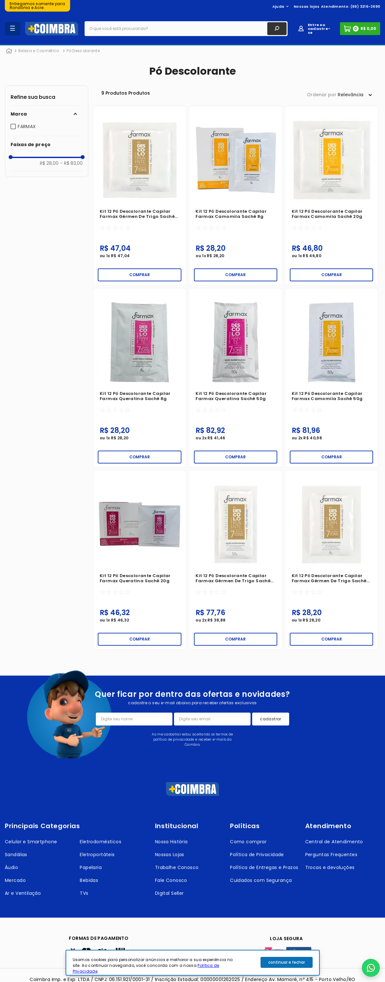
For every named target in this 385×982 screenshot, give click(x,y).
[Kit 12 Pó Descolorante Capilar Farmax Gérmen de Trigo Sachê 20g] (139, 195)
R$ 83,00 (71, 163)
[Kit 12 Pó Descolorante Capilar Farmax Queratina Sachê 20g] (139, 560)
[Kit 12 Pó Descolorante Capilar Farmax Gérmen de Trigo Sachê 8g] (331, 560)
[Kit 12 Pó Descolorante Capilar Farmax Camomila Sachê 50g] (331, 377)
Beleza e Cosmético (38, 50)
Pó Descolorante (83, 50)
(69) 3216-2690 (365, 6)
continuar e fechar (286, 962)
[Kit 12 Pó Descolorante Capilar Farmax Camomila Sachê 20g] (331, 195)
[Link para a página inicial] (9, 51)
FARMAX (27, 126)
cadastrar (270, 719)
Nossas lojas (306, 6)
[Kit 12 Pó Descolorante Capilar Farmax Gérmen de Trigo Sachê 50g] (235, 560)
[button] (47, 114)
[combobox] (186, 28)
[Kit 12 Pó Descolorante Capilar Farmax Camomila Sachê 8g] (235, 195)
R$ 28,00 (49, 163)
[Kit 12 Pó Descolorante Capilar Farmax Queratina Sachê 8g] (139, 377)
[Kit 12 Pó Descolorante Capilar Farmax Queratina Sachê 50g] (235, 377)
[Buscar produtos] (277, 28)
